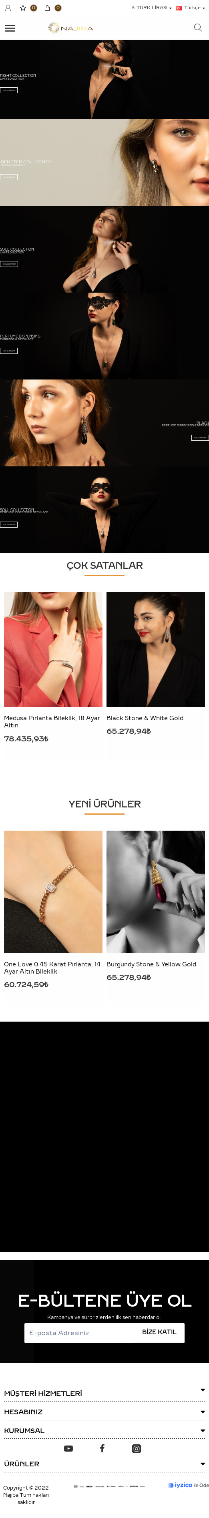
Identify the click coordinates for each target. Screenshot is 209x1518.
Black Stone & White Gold (145, 718)
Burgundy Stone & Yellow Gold (151, 964)
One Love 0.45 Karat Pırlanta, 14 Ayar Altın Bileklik (52, 968)
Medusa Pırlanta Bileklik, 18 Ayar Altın (52, 722)
